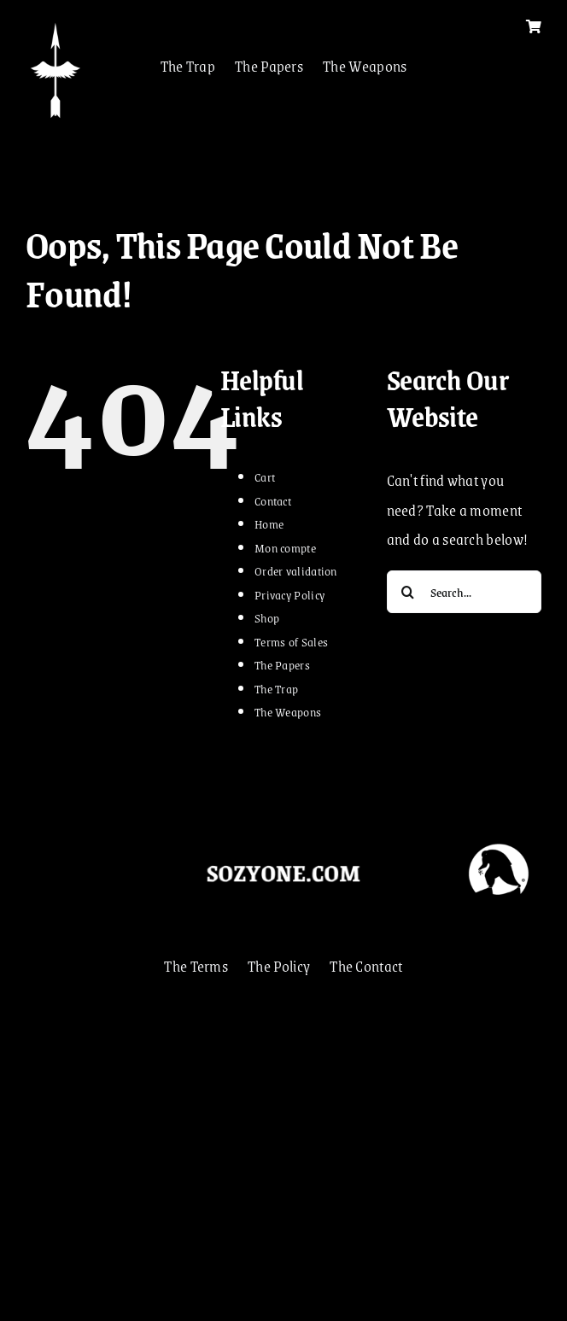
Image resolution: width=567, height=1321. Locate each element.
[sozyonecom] (283, 865)
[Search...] (464, 591)
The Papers (269, 66)
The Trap (188, 66)
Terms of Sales (291, 641)
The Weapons (364, 66)
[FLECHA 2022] (55, 25)
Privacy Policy (289, 594)
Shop (266, 617)
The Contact (366, 966)
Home (269, 523)
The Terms (196, 966)
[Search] (408, 591)
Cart (264, 476)
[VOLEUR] (498, 840)
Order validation (295, 570)
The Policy (279, 966)
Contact (272, 500)
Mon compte (285, 547)
